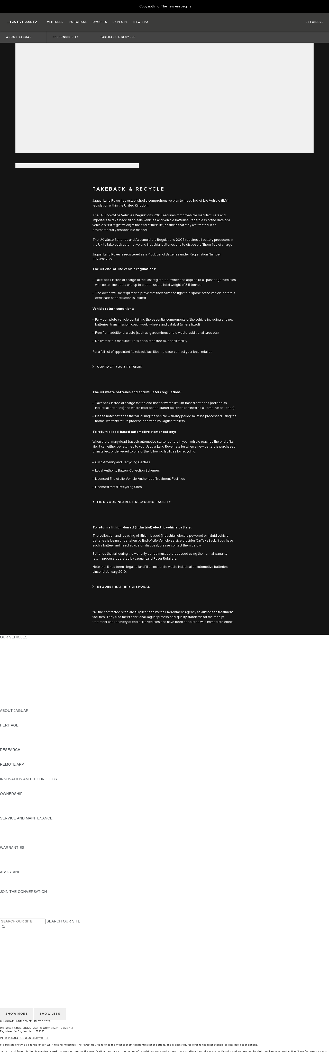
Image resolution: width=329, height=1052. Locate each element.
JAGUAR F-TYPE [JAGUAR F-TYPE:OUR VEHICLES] (14, 657)
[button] (55, 22)
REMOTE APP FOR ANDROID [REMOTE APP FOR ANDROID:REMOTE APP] (25, 774)
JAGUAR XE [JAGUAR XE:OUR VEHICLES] (10, 662)
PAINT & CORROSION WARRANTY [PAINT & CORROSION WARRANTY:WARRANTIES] (30, 867)
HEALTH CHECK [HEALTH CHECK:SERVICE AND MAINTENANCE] (14, 833)
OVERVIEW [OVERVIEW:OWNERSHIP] (10, 799)
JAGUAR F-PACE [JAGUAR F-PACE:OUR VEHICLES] (14, 642)
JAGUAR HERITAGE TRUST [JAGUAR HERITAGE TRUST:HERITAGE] (24, 745)
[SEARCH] (3, 927)
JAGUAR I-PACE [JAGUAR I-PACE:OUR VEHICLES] (14, 652)
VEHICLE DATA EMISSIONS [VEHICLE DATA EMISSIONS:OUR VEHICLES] (23, 696)
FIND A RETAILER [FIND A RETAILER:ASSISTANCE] (15, 887)
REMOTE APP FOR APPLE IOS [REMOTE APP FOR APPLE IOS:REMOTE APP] (26, 769)
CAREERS (9, 937)
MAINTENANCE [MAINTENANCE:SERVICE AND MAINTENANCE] (13, 823)
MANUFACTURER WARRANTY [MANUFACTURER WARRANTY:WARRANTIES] (26, 857)
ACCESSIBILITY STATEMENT (25, 966)
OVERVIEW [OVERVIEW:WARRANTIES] (10, 852)
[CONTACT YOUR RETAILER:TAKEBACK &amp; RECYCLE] (118, 367)
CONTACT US (12, 962)
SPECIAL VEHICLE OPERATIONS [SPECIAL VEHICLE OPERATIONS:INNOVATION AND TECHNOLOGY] (28, 789)
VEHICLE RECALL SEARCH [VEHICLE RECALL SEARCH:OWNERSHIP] (23, 808)
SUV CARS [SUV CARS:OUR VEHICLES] (9, 676)
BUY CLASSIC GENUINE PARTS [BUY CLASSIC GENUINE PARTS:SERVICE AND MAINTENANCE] (27, 843)
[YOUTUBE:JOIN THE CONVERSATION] (11, 906)
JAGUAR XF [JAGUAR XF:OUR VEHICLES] (10, 666)
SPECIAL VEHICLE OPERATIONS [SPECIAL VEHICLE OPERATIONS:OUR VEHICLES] (28, 691)
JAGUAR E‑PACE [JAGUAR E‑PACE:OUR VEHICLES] (14, 647)
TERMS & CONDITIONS (20, 942)
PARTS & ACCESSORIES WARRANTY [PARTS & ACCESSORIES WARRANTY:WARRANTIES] (32, 862)
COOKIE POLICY (14, 952)
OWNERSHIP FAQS (16, 701)
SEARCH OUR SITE (63, 921)
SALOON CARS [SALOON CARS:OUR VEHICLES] (13, 671)
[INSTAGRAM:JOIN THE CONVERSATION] (13, 896)
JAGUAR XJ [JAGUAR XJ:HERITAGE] (10, 740)
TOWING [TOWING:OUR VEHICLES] (7, 681)
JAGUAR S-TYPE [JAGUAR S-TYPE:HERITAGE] (14, 735)
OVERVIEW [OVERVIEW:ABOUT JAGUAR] (10, 715)
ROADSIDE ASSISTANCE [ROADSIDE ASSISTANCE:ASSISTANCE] (21, 877)
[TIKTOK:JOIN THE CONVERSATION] (8, 901)
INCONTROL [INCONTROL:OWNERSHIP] (11, 803)
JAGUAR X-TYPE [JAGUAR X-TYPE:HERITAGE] (14, 730)
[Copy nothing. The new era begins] (165, 6)
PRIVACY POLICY (15, 947)
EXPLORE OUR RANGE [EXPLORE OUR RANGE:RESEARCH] (20, 754)
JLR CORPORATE (15, 957)
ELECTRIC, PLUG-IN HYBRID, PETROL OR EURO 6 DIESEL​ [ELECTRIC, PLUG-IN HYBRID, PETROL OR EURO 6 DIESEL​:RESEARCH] (51, 759)
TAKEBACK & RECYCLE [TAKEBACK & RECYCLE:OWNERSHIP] (20, 813)
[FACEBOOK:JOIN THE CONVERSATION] (12, 911)
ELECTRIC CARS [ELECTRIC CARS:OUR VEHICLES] (15, 686)
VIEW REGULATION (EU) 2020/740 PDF (24, 1038)
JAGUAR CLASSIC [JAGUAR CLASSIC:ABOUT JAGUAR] (16, 720)
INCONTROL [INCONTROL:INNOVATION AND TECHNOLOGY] (11, 784)
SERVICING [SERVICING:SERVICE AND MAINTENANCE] (10, 828)
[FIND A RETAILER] (310, 22)
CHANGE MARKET (16, 932)
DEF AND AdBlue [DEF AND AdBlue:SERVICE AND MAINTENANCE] (14, 838)
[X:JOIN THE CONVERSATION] (3, 916)
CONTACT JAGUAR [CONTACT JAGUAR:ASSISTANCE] (16, 882)
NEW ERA (8, 706)
